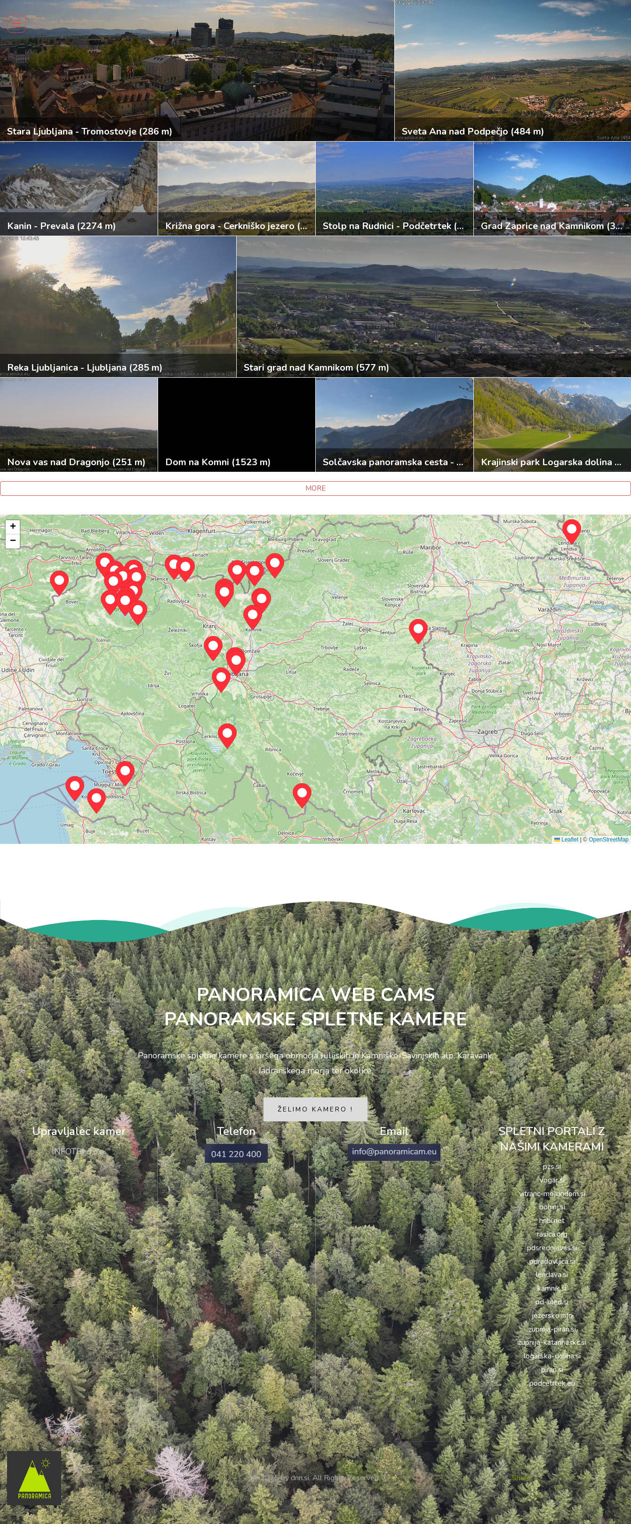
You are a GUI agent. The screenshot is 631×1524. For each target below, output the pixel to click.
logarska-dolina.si (552, 1356)
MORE (315, 488)
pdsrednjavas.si (552, 1248)
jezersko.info (552, 1315)
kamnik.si (552, 1288)
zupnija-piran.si (552, 1329)
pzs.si (552, 1166)
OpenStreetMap (609, 839)
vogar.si (552, 1180)
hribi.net (552, 1220)
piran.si (552, 1370)
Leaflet (566, 839)
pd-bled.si (551, 1302)
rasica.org (552, 1234)
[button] (221, 680)
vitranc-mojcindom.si (552, 1194)
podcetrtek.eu (552, 1383)
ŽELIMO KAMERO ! (315, 1109)
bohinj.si (552, 1207)
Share (521, 1478)
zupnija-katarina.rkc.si (552, 1342)
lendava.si (552, 1275)
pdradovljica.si (552, 1261)
